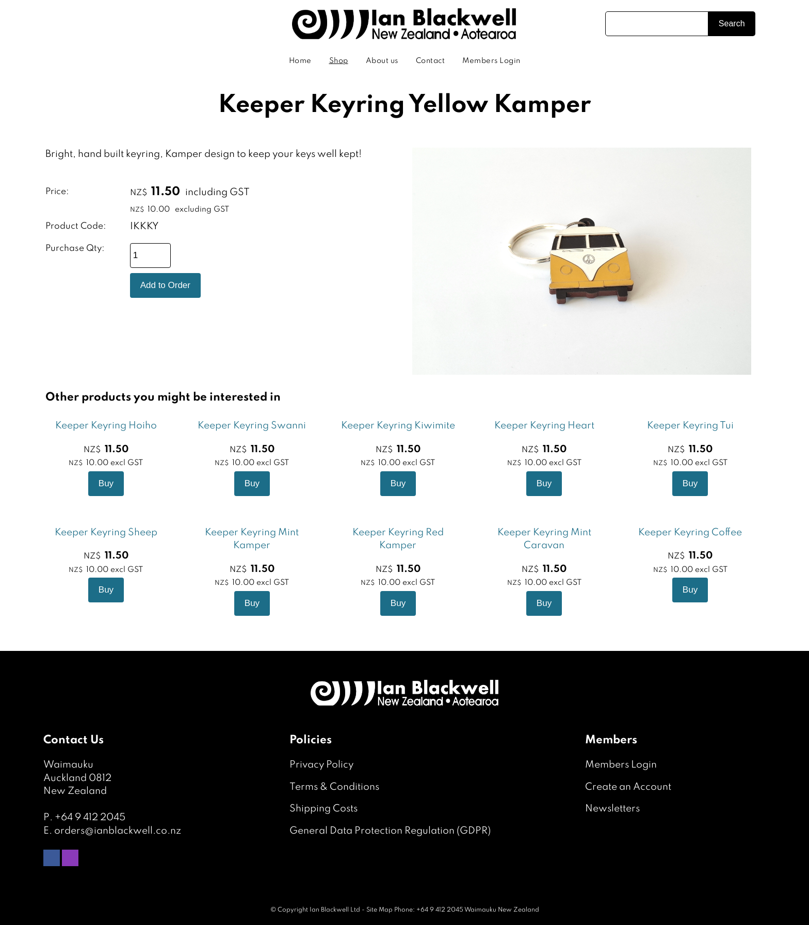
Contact (430, 61)
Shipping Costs (323, 809)
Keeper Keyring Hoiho (106, 425)
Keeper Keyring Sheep (106, 532)
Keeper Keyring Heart (544, 425)
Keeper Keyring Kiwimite (398, 425)
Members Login (491, 61)
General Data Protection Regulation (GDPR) (390, 831)
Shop (338, 61)
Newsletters (612, 809)
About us (382, 61)
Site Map (379, 910)
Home (300, 61)
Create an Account (628, 787)
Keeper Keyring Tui (690, 425)
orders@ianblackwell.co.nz (117, 831)
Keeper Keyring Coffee (690, 532)
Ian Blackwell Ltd (335, 910)
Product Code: (75, 226)
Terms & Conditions (334, 787)
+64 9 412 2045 (90, 817)
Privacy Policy (321, 765)
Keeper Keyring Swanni (252, 425)
